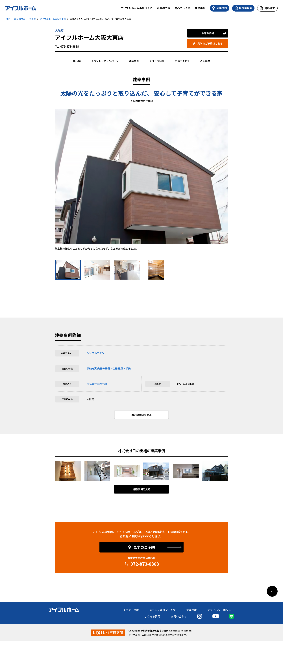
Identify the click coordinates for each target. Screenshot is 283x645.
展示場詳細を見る (141, 417)
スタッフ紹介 (156, 61)
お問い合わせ (179, 620)
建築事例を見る (141, 493)
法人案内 (205, 61)
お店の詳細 (207, 33)
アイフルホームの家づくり (137, 8)
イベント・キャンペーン (105, 61)
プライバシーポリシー (220, 613)
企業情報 (191, 613)
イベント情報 (131, 613)
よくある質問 (152, 620)
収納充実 (92, 368)
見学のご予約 (144, 550)
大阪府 (32, 18)
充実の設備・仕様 (107, 368)
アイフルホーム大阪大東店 (53, 18)
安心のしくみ (183, 8)
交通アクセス (182, 61)
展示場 (77, 61)
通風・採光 (124, 368)
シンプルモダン (95, 353)
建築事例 (200, 8)
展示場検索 (19, 18)
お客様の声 (163, 8)
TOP (7, 18)
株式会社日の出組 (97, 384)
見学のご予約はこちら (210, 43)
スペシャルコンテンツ (162, 613)
